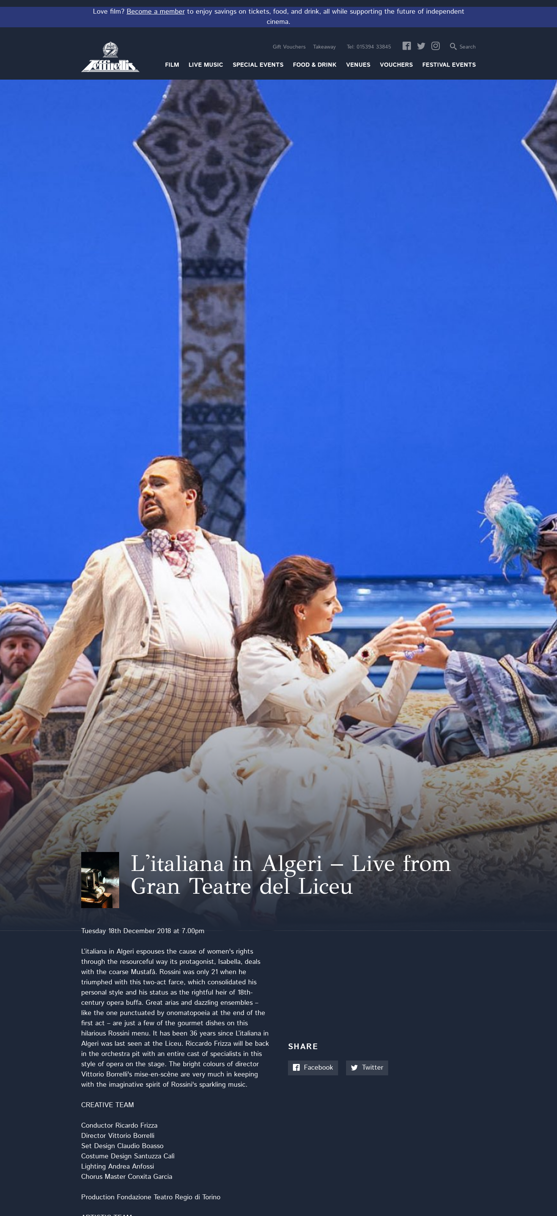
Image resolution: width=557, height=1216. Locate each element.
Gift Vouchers (289, 47)
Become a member (156, 12)
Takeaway (324, 47)
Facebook (313, 1068)
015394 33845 (369, 47)
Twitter (367, 1068)
